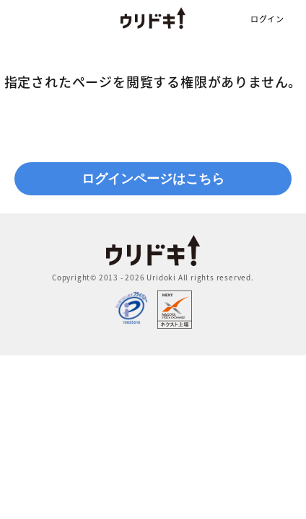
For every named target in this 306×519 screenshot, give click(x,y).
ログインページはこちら (153, 179)
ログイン (267, 19)
